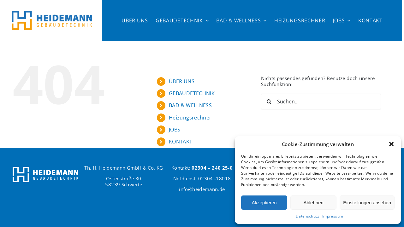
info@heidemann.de (202, 189)
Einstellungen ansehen (367, 202)
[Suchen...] (321, 101)
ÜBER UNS (181, 81)
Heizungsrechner (190, 117)
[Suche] (269, 101)
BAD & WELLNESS (190, 105)
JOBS (175, 129)
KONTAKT (181, 141)
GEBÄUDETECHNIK (192, 93)
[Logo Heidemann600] (52, 13)
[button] (391, 144)
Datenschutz (307, 216)
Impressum (332, 216)
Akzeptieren (264, 202)
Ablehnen (313, 202)
